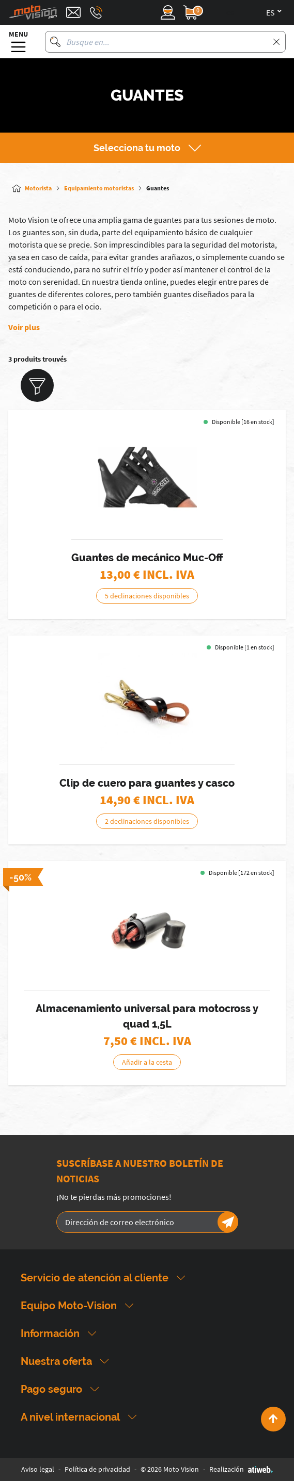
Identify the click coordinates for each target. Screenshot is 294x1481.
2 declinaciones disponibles (147, 821)
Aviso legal (37, 1469)
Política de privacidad (97, 1469)
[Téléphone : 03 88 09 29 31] (96, 12)
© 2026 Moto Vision (170, 1469)
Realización (241, 1469)
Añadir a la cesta (147, 1062)
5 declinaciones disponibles (147, 595)
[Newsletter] (228, 1222)
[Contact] (73, 12)
